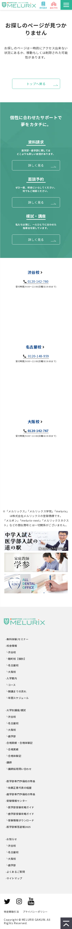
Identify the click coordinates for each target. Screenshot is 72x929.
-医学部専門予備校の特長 (20, 781)
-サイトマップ (14, 878)
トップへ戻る (36, 83)
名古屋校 (33, 347)
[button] (66, 5)
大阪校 (34, 421)
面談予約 (54, 7)
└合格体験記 (13, 756)
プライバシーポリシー (35, 911)
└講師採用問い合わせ (18, 769)
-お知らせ (11, 839)
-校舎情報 (11, 645)
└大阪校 (11, 672)
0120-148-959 (38, 356)
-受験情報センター (16, 801)
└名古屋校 (12, 665)
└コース (11, 685)
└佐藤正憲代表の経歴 (18, 787)
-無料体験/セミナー (17, 639)
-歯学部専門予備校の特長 (20, 794)
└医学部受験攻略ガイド (20, 807)
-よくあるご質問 (15, 872)
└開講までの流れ (16, 691)
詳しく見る (36, 165)
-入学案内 (11, 678)
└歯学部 (11, 736)
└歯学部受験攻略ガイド (20, 814)
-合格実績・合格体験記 (19, 743)
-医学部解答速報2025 (18, 827)
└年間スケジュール (17, 698)
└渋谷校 (11, 652)
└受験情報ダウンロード (20, 820)
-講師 (9, 762)
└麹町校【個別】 (16, 659)
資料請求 (43, 7)
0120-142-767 (38, 430)
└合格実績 (12, 749)
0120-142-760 (38, 281)
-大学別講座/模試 (16, 710)
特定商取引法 (11, 911)
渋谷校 (34, 272)
